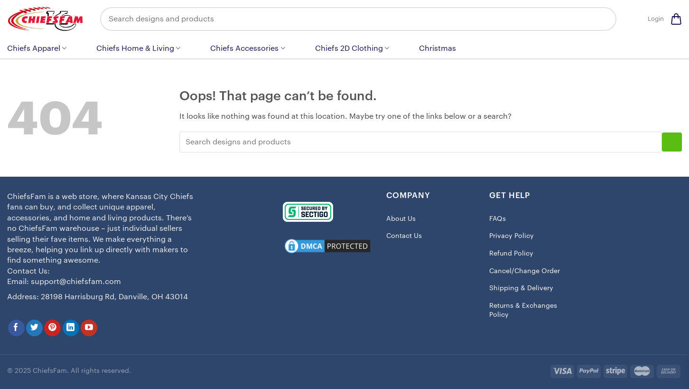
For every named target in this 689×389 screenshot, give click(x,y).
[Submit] (602, 19)
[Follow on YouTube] (89, 328)
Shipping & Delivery (521, 288)
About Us (401, 219)
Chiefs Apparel (36, 48)
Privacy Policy (511, 236)
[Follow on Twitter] (34, 328)
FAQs (497, 219)
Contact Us (404, 236)
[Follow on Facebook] (16, 328)
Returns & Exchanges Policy (523, 311)
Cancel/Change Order (524, 271)
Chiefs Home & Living (138, 48)
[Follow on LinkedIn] (71, 328)
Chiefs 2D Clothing (352, 48)
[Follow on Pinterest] (52, 328)
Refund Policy (511, 253)
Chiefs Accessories (247, 48)
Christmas (437, 48)
